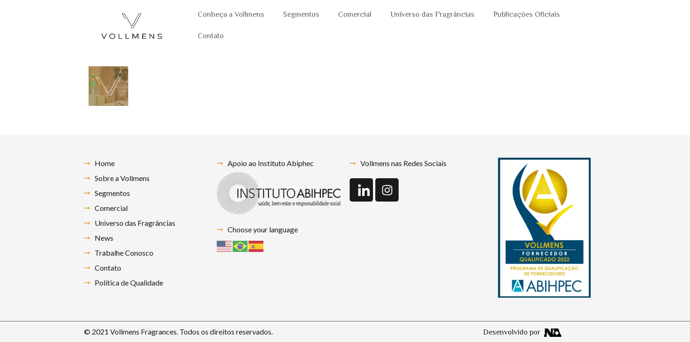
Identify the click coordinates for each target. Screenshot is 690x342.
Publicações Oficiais (526, 15)
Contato (211, 36)
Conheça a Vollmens (231, 15)
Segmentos (301, 15)
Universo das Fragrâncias (432, 15)
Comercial (355, 15)
